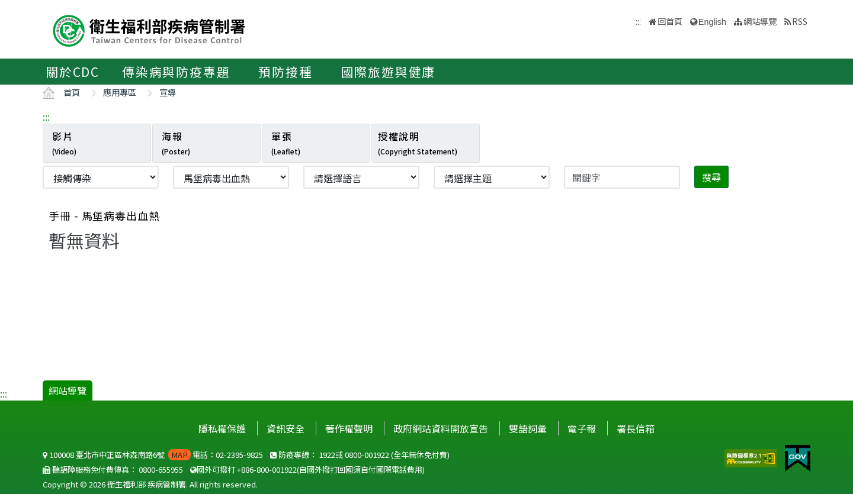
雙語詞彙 (528, 428)
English (712, 22)
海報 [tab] (176, 142)
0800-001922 (367, 454)
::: (46, 116)
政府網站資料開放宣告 (440, 428)
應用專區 (119, 92)
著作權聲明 (349, 428)
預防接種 (285, 71)
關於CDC (73, 71)
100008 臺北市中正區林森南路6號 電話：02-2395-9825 (153, 454)
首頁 (71, 92)
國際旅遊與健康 (388, 71)
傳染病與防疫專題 (176, 71)
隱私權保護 (222, 428)
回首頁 (670, 21)
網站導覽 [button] (760, 21)
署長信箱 (636, 428)
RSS (799, 21)
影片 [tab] (64, 142)
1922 (327, 454)
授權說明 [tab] (417, 142)
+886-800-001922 (267, 469)
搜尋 (711, 177)
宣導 (167, 92)
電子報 (581, 428)
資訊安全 (285, 428)
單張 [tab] (285, 142)
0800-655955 (161, 469)
